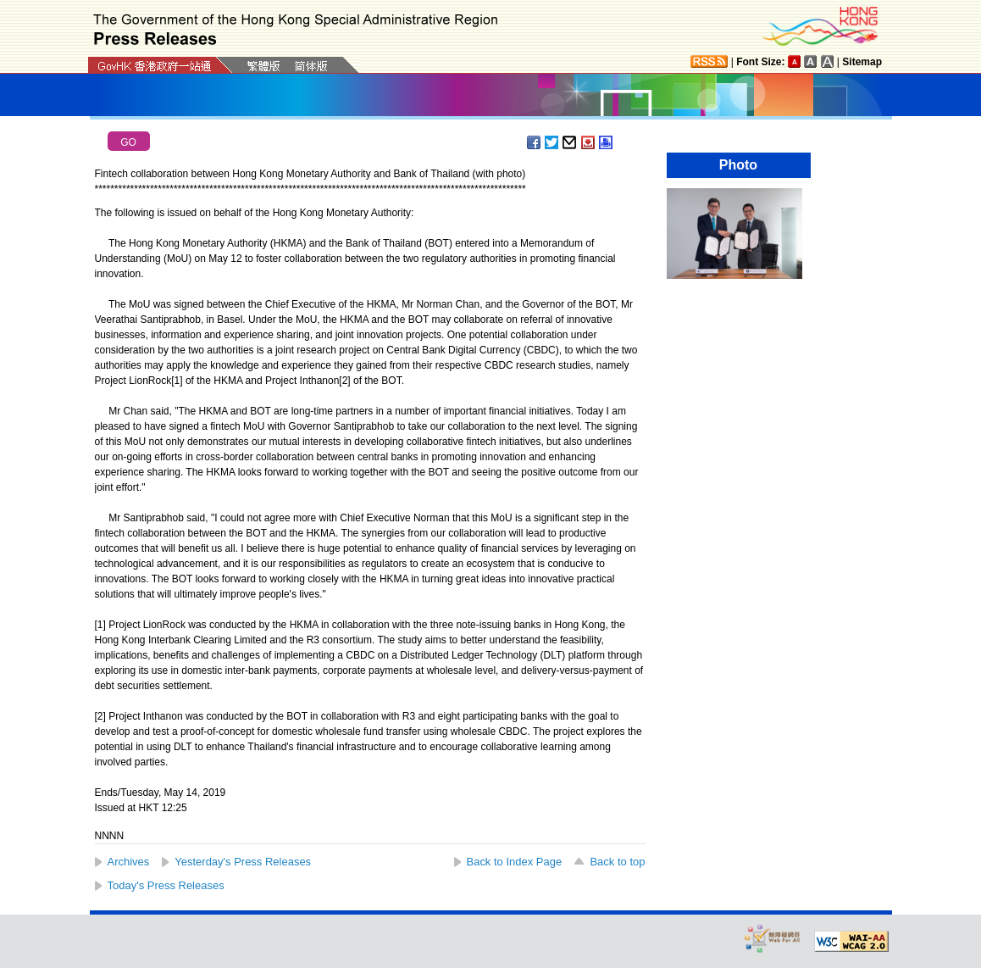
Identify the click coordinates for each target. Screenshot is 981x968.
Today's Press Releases (166, 885)
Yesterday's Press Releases (243, 861)
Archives (129, 861)
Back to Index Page (515, 861)
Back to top (617, 861)
